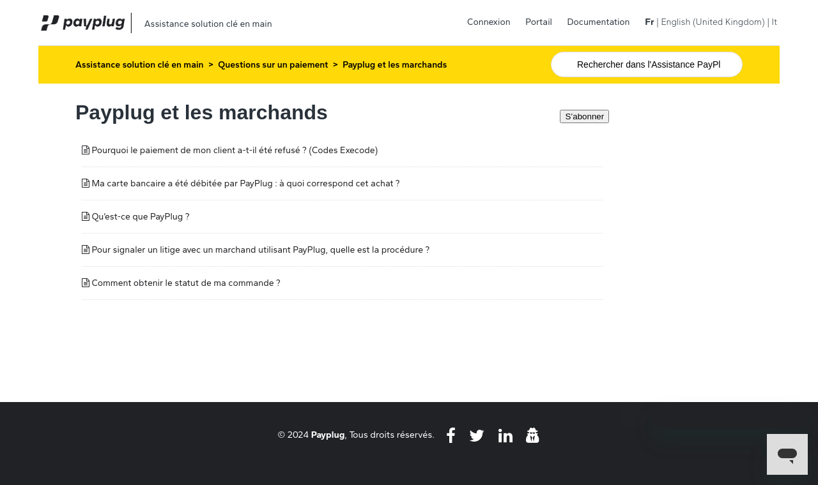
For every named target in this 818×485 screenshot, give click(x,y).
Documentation (598, 22)
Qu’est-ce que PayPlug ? (140, 216)
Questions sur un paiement (273, 64)
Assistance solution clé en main (139, 64)
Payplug (328, 434)
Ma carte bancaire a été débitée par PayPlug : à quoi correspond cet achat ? (245, 183)
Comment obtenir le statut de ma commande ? (185, 283)
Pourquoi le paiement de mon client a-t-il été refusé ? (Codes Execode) (234, 150)
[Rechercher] (647, 64)
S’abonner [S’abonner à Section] (584, 116)
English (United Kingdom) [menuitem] (712, 22)
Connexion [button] (489, 22)
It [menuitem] (774, 22)
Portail (538, 22)
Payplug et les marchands (395, 64)
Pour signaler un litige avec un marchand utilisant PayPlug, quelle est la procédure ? (260, 249)
